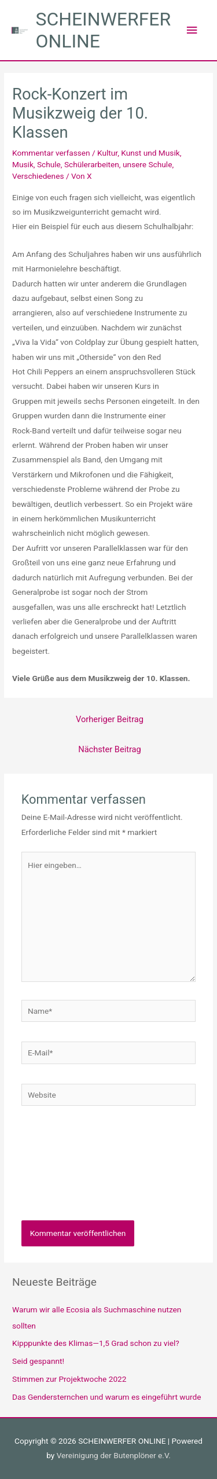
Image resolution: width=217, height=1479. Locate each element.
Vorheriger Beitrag (110, 719)
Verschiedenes (38, 176)
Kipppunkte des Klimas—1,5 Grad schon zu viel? (95, 1343)
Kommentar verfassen (51, 152)
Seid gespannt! (38, 1361)
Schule (49, 164)
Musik (23, 164)
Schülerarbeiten (91, 164)
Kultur (107, 152)
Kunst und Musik (150, 152)
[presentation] (68, 1173)
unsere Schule (147, 164)
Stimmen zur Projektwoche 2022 (69, 1379)
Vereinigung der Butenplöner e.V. (114, 1455)
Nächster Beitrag (109, 749)
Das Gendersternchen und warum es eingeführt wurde (106, 1396)
